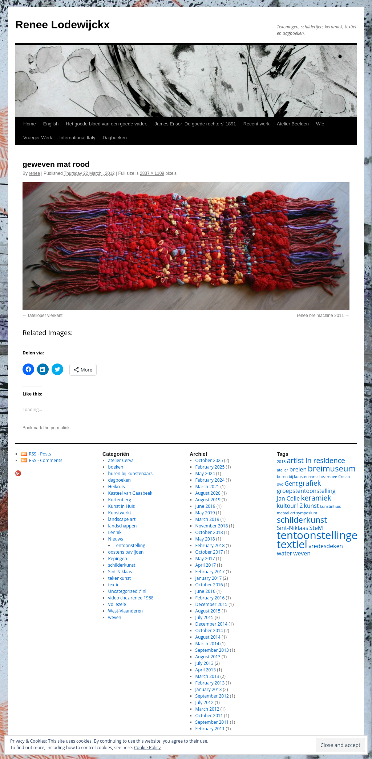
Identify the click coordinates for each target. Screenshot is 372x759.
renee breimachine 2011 (320, 315)
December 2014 (211, 624)
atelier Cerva (121, 460)
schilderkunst (122, 565)
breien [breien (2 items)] (298, 469)
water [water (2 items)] (284, 553)
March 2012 (207, 709)
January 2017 (208, 578)
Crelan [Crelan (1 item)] (344, 476)
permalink (59, 427)
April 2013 (205, 670)
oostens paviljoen (126, 552)
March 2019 (207, 519)
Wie (320, 123)
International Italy (77, 137)
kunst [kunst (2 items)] (311, 506)
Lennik (115, 532)
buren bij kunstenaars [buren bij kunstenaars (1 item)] (296, 476)
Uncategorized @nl (127, 591)
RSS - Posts (40, 454)
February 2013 (210, 683)
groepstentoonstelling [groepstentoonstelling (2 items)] (306, 491)
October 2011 (209, 715)
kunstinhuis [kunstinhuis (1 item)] (330, 506)
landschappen (122, 526)
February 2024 (210, 480)
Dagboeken (115, 137)
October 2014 (209, 630)
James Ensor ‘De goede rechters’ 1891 (195, 123)
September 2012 (212, 696)
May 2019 (205, 513)
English (51, 123)
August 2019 (208, 500)
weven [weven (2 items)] (302, 553)
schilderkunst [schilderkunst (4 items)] (302, 519)
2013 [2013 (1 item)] (281, 461)
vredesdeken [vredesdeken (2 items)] (325, 546)
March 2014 (207, 643)
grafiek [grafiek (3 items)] (310, 483)
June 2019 (205, 506)
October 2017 (209, 552)
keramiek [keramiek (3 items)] (316, 498)
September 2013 (212, 650)
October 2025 (209, 460)
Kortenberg (119, 500)
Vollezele (117, 604)
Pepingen (117, 558)
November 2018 (211, 526)
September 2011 (212, 722)
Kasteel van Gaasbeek (130, 493)
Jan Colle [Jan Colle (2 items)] (288, 498)
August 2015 (208, 611)
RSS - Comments (45, 460)
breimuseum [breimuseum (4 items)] (332, 468)
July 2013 (204, 663)
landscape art (122, 519)
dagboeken (119, 480)
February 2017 (210, 572)
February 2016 (210, 598)
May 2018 (205, 539)
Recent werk (256, 123)
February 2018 (210, 545)
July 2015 (204, 617)
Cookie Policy (147, 747)
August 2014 (208, 637)
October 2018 (209, 532)
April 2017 (205, 565)
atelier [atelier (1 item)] (282, 470)
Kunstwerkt (120, 513)
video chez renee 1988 (131, 598)
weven (114, 617)
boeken (116, 467)
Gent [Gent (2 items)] (291, 483)
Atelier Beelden (293, 123)
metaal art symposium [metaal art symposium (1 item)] (297, 512)
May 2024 (205, 473)
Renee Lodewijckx (62, 25)
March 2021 (207, 486)
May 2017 (205, 558)
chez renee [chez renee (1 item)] (327, 476)
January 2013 (208, 689)
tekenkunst (119, 578)
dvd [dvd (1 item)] (280, 484)
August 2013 (208, 657)
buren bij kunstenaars (130, 473)
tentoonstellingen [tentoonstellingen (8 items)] (320, 535)
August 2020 (208, 493)
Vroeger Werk (37, 137)
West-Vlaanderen (125, 611)
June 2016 (205, 591)
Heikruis (116, 486)
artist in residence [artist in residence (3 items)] (316, 460)
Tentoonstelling (129, 545)
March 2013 (207, 676)
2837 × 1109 (152, 173)
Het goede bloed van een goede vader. (106, 123)
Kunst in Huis (121, 506)
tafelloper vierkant (45, 315)
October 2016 (209, 585)
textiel (114, 585)
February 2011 (210, 729)
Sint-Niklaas (120, 572)
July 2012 (204, 702)
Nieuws (115, 539)
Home (29, 123)
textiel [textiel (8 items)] (292, 544)
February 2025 (210, 467)
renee (34, 173)
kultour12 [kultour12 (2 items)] (290, 506)
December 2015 (211, 604)
